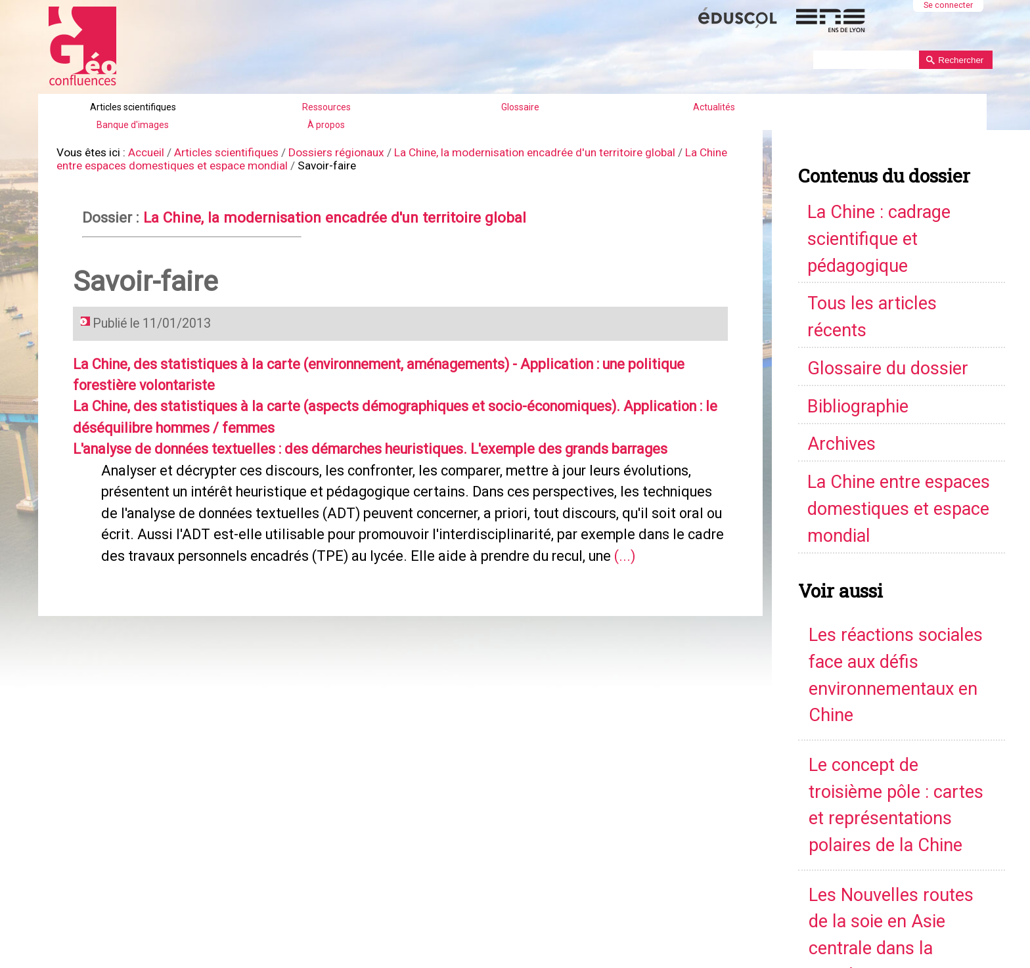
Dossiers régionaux (319, 150)
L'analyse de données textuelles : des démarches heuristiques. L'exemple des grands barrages (347, 431)
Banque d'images (133, 125)
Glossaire (520, 107)
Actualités (714, 107)
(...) (444, 531)
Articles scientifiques (133, 107)
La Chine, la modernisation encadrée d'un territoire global (504, 150)
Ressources (326, 107)
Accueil (139, 150)
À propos (326, 125)
